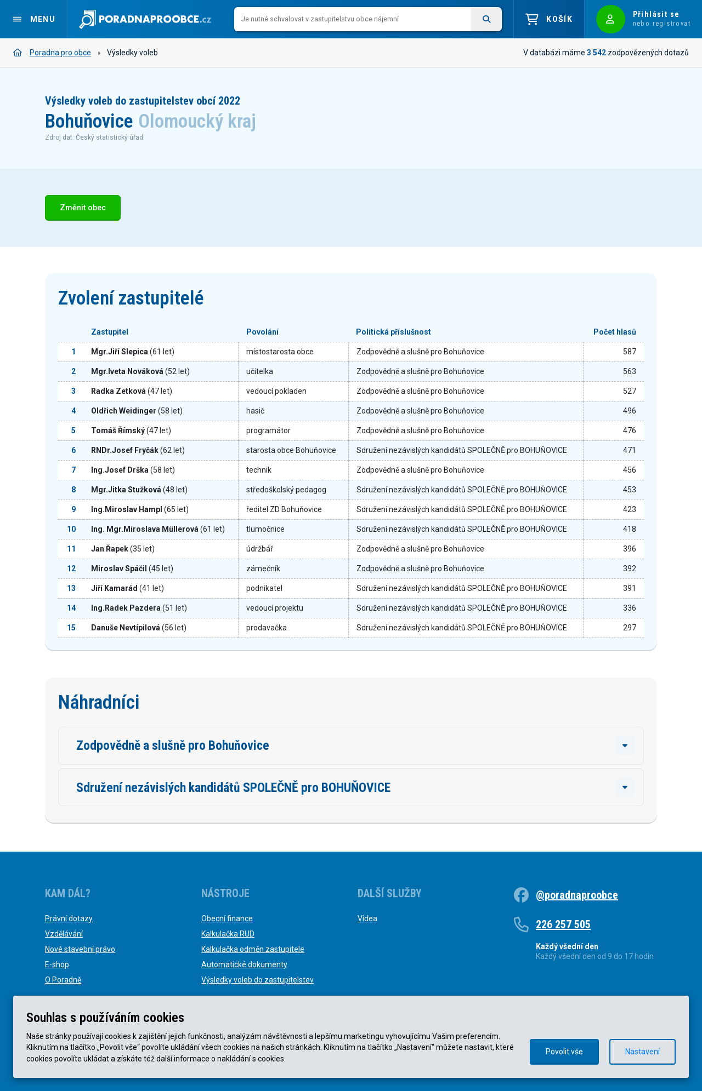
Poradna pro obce (52, 52)
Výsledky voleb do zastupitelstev (257, 979)
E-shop (57, 964)
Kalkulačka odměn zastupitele (252, 949)
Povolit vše (564, 1051)
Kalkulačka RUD (227, 933)
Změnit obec (83, 208)
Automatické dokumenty (244, 964)
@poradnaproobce (577, 894)
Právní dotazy (69, 918)
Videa (367, 918)
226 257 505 (563, 924)
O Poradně (63, 979)
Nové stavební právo (80, 949)
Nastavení (642, 1051)
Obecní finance (227, 918)
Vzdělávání (64, 933)
